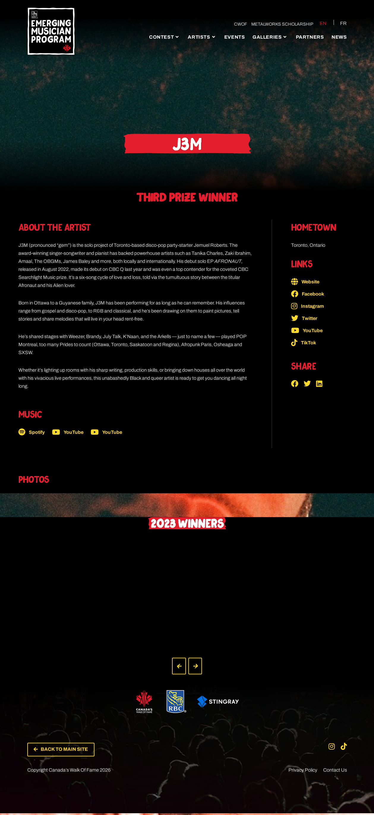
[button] (297, 383)
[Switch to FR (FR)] (340, 23)
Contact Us (335, 771)
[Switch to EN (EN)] (319, 23)
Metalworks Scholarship (280, 24)
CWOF (238, 24)
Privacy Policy (302, 771)
